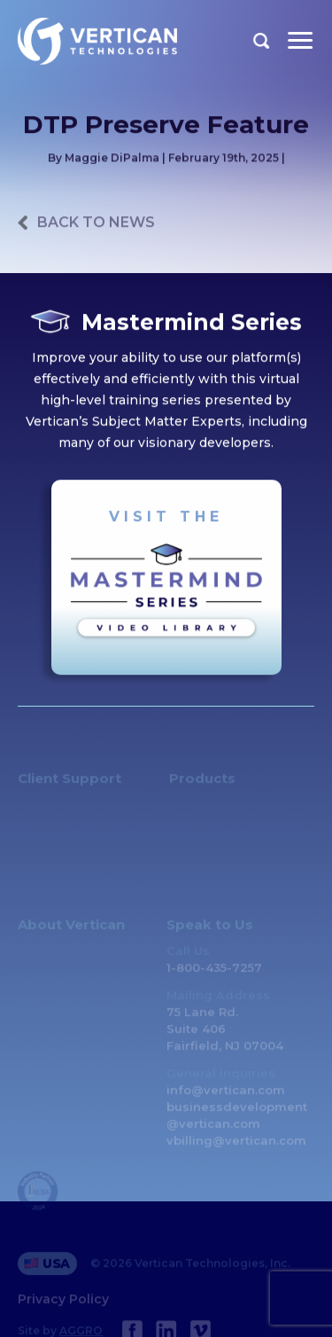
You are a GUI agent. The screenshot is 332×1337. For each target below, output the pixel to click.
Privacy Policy (63, 1306)
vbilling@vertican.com (236, 1147)
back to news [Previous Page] (96, 223)
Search (262, 41)
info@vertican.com (225, 1097)
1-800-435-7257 (214, 974)
